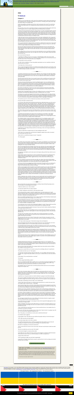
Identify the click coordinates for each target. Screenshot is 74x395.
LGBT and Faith (21, 1)
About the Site (44, 1)
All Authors (27, 3)
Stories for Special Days (31, 0)
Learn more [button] (50, 393)
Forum (49, 1)
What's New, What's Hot (55, 1)
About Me (26, 1)
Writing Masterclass (46, 0)
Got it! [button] (70, 393)
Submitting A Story (53, 0)
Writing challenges (39, 0)
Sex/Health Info (15, 1)
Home (14, 0)
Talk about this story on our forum (37, 343)
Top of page (6, 367)
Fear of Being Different (33, 1)
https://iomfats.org (19, 369)
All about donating (19, 0)
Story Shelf (24, 0)
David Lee (32, 3)
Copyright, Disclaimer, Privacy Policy (29, 369)
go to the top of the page (47, 347)
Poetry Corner (67, 0)
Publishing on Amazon (60, 0)
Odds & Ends (39, 1)
